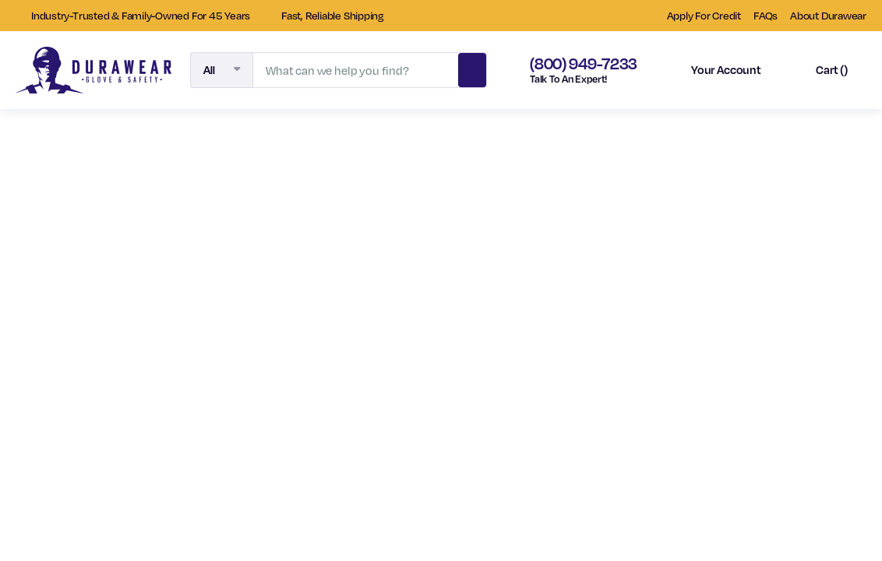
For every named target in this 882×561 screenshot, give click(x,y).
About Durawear (828, 15)
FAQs (765, 15)
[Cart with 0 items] (818, 70)
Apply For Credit (704, 15)
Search (472, 68)
